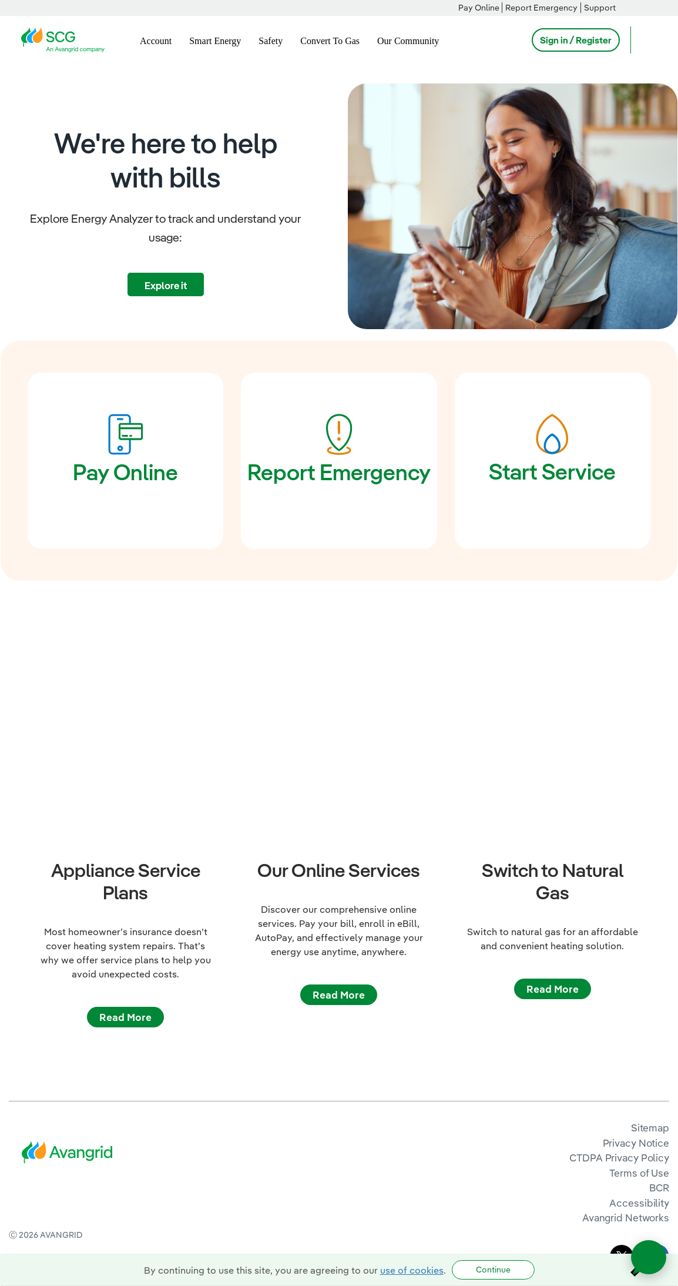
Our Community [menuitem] (408, 41)
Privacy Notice (636, 1057)
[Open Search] (645, 39)
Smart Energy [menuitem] (215, 41)
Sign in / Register (576, 40)
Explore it (166, 285)
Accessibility (639, 1117)
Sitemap (650, 1042)
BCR (659, 1102)
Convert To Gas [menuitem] (330, 41)
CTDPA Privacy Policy (619, 1072)
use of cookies (412, 1270)
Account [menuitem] (156, 41)
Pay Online (478, 7)
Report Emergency (541, 7)
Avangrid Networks (625, 1132)
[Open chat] (648, 1257)
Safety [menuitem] (271, 41)
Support (600, 7)
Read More (125, 931)
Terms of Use (639, 1087)
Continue (493, 1269)
